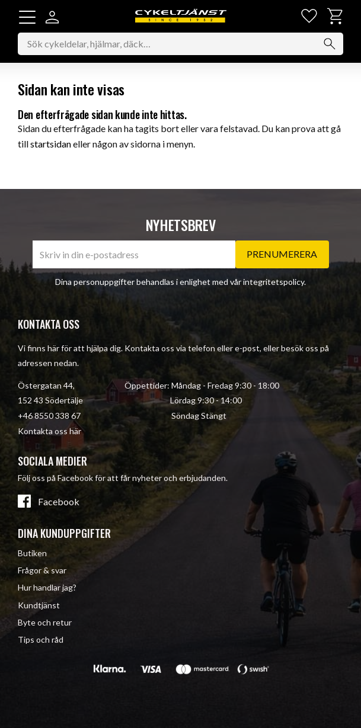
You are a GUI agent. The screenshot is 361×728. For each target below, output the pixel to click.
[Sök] (329, 43)
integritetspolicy (273, 282)
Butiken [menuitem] (32, 553)
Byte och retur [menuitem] (45, 622)
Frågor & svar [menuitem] (42, 570)
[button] (27, 17)
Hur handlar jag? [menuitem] (47, 587)
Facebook (58, 501)
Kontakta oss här (49, 431)
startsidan (50, 143)
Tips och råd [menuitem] (40, 639)
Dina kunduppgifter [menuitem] (64, 533)
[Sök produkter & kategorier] (180, 44)
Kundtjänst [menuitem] (39, 605)
